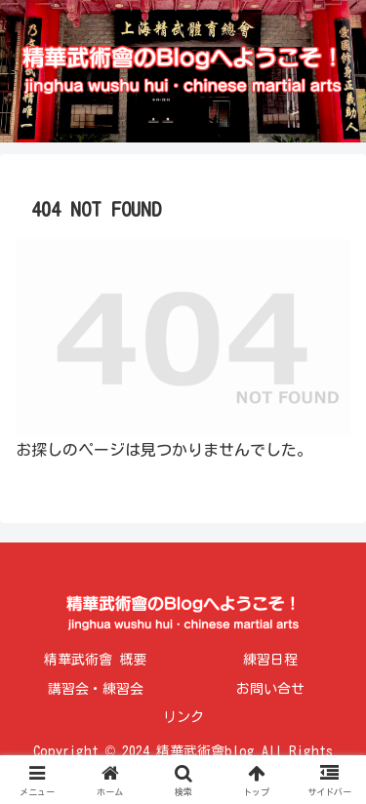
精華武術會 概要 (95, 659)
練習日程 (270, 659)
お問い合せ (270, 689)
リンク (183, 717)
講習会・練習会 (95, 689)
